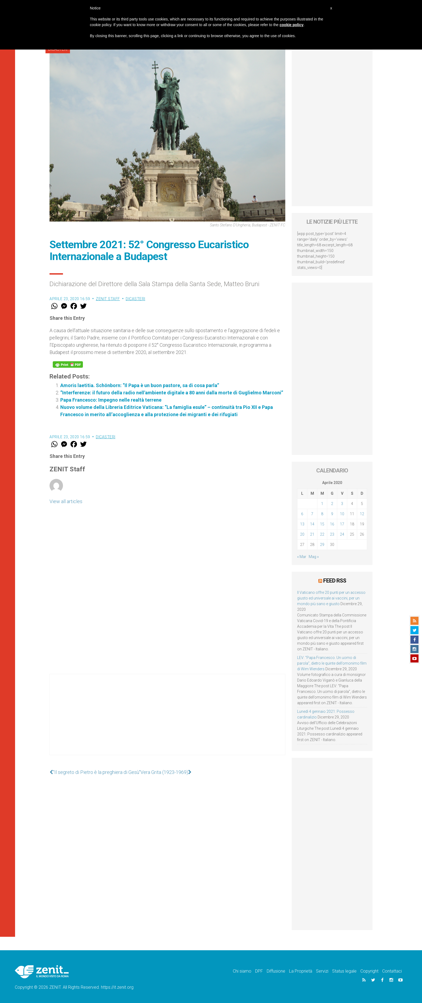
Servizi (322, 971)
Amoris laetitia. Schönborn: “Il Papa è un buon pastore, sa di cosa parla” (139, 385)
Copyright (369, 971)
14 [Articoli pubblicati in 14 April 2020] (312, 524)
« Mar (301, 557)
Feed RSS (334, 580)
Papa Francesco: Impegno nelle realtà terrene (110, 400)
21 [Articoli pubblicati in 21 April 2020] (312, 534)
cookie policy (292, 25)
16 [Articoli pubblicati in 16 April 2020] (332, 524)
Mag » (314, 557)
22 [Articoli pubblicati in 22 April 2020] (322, 534)
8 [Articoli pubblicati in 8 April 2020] (322, 514)
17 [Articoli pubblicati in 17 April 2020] (342, 524)
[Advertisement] (167, 719)
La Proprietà (300, 971)
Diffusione (276, 971)
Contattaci (392, 971)
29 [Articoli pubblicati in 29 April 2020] (322, 544)
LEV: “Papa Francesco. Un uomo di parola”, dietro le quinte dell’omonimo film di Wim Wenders (332, 663)
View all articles (66, 501)
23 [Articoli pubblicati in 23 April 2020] (332, 534)
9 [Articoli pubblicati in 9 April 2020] (332, 514)
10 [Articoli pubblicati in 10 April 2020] (342, 514)
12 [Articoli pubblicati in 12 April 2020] (362, 514)
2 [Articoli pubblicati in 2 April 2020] (332, 503)
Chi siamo (242, 971)
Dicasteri (135, 299)
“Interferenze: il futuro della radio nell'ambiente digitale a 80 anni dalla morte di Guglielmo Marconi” (171, 392)
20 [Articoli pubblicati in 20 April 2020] (302, 534)
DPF (259, 971)
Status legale (344, 971)
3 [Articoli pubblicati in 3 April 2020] (342, 503)
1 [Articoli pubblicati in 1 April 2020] (322, 503)
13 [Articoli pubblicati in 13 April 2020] (302, 524)
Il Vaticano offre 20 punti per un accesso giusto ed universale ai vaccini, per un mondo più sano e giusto (331, 598)
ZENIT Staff (108, 299)
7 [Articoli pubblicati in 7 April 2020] (312, 514)
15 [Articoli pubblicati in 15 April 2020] (322, 524)
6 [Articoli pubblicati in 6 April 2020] (302, 514)
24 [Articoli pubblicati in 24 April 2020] (342, 534)
